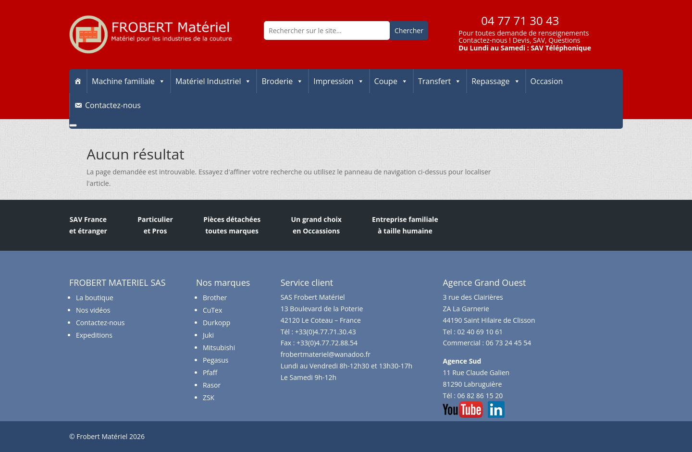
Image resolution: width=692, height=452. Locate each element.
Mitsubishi (219, 347)
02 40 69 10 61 (480, 331)
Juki (208, 335)
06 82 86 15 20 (480, 395)
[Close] (73, 125)
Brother (215, 297)
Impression (338, 81)
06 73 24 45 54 (508, 342)
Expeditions (94, 335)
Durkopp (216, 322)
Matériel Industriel (213, 81)
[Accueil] (77, 81)
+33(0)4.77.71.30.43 (325, 331)
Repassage (495, 81)
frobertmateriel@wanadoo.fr (326, 354)
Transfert (439, 81)
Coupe (391, 81)
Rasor (212, 385)
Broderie (282, 81)
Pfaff (210, 372)
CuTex (212, 310)
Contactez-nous (482, 40)
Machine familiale (128, 81)
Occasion (547, 81)
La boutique (94, 297)
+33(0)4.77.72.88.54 (327, 342)
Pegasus (216, 360)
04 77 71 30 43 (520, 20)
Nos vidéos (93, 310)
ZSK (208, 397)
